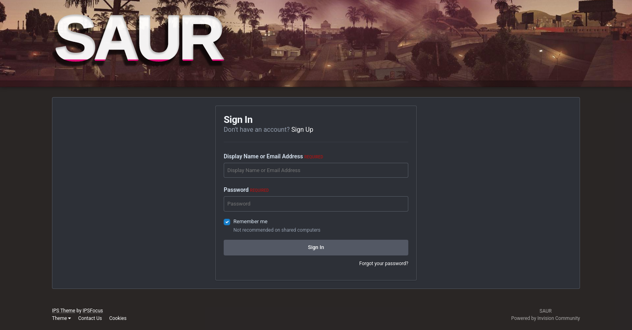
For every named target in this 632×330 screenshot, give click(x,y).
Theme (61, 318)
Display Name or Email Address (273, 156)
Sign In (316, 247)
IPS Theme (63, 310)
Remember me (250, 221)
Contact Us (90, 318)
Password (246, 190)
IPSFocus (93, 310)
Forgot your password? (383, 263)
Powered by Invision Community (545, 318)
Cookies (118, 318)
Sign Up (302, 129)
